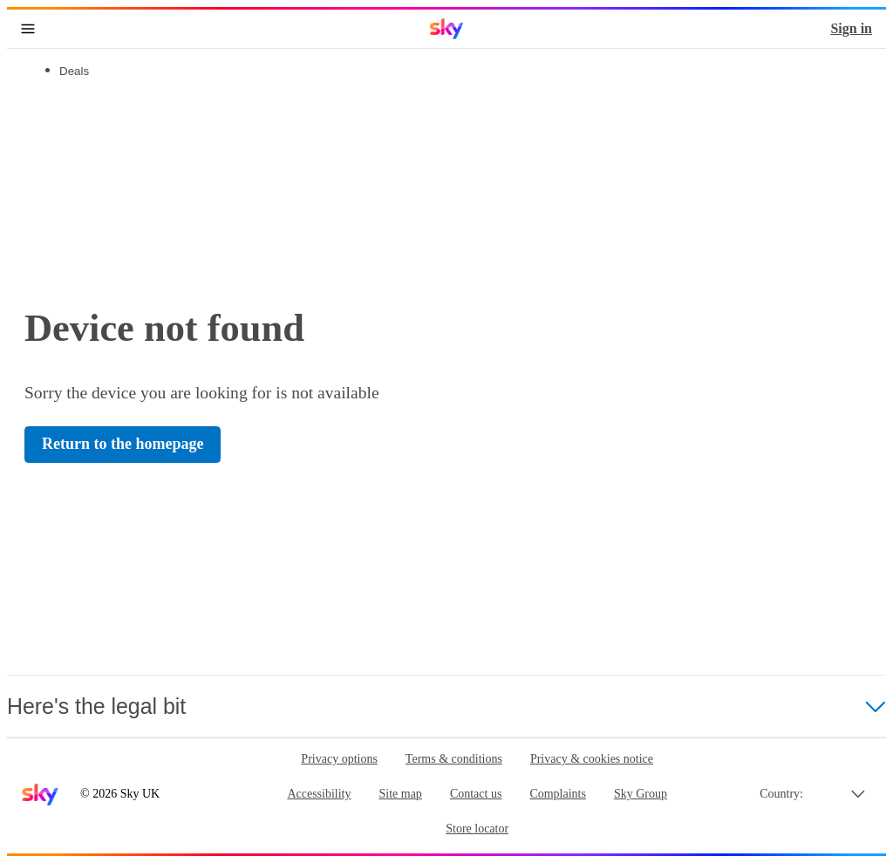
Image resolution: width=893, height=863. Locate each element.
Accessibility (319, 793)
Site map (399, 793)
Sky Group (640, 793)
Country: (781, 793)
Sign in (851, 28)
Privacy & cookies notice (591, 758)
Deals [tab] (74, 71)
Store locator (477, 828)
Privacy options (339, 758)
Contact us (476, 793)
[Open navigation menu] (28, 29)
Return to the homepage (122, 443)
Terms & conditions (454, 758)
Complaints (557, 793)
